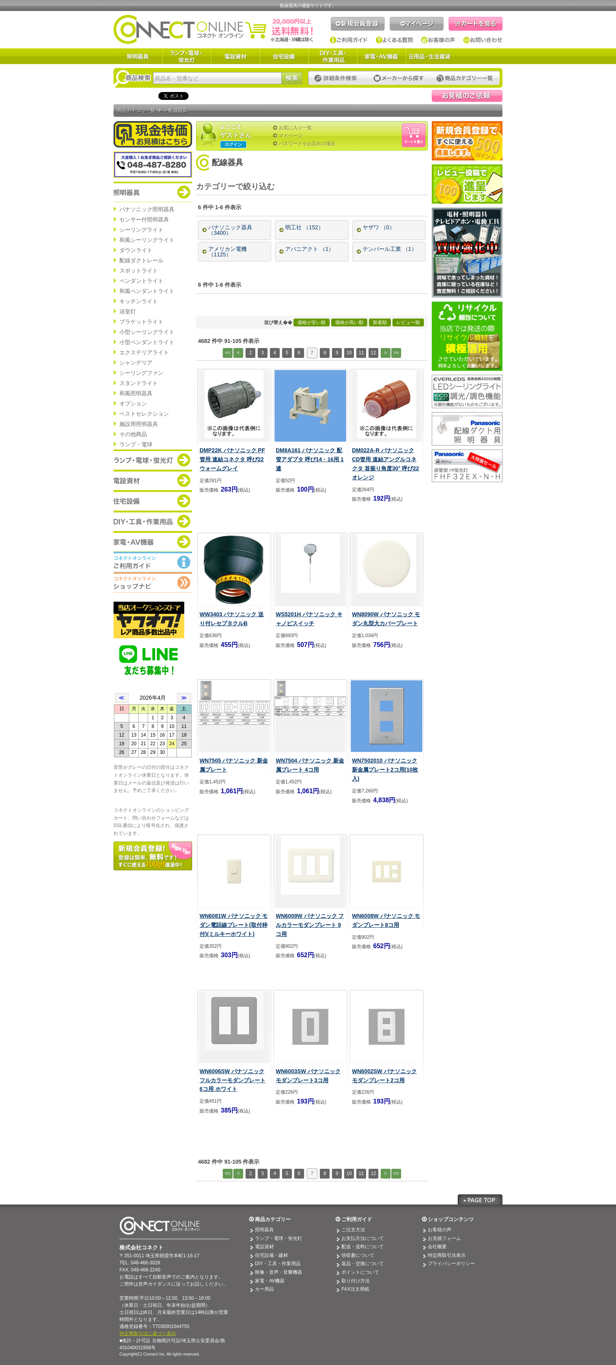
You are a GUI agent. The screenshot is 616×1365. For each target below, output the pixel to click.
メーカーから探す (398, 78)
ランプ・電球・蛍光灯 (186, 56)
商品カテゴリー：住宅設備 (153, 500)
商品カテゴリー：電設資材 (153, 480)
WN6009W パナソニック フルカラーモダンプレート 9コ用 (310, 925)
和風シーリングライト (146, 240)
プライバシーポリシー (451, 1263)
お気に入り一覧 (295, 128)
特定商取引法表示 (447, 1255)
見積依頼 (467, 96)
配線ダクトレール (141, 260)
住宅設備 (284, 56)
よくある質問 (394, 40)
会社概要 (437, 1246)
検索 (291, 78)
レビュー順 (408, 322)
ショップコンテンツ (451, 1219)
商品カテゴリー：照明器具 (153, 192)
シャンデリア (135, 362)
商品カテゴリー (273, 1219)
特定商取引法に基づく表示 (147, 1333)
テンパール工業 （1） (390, 249)
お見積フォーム (444, 1238)
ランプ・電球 (135, 444)
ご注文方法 (353, 1229)
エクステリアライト (144, 352)
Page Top (480, 1199)
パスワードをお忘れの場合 (307, 143)
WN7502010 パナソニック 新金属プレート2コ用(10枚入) (385, 769)
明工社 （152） (304, 227)
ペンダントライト (141, 281)
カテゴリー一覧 (464, 78)
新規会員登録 (358, 24)
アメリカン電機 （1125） (227, 252)
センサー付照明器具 (144, 219)
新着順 (380, 322)
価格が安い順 (311, 322)
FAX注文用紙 (355, 1289)
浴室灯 (127, 311)
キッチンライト (138, 301)
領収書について (357, 1255)
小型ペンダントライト (146, 342)
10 (349, 353)
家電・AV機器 (381, 56)
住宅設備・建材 (271, 1255)
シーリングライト (141, 230)
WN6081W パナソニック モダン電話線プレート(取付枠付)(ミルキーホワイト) (234, 925)
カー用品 (264, 1289)
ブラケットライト (141, 322)
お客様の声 (438, 40)
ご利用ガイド (349, 40)
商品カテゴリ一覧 (136, 110)
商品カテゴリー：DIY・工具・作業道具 (153, 521)
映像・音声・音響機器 (278, 1272)
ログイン (233, 144)
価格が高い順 (349, 322)
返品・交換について (362, 1263)
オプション (133, 403)
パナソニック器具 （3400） (230, 230)
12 (373, 353)
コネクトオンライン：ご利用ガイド (153, 562)
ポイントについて (360, 1272)
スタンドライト (138, 383)
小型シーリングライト (146, 332)
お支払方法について (362, 1238)
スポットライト (138, 270)
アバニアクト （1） (309, 249)
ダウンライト (135, 250)
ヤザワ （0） (379, 227)
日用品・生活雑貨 (430, 56)
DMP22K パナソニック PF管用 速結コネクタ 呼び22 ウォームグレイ (232, 459)
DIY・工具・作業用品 (332, 56)
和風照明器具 (135, 393)
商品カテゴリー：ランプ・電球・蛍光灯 (153, 459)
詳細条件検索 (337, 78)
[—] (302, 187)
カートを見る (475, 24)
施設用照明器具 (138, 424)
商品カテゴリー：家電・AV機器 (153, 541)
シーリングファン (141, 373)
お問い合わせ (482, 40)
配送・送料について (362, 1246)
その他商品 (133, 434)
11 (361, 353)
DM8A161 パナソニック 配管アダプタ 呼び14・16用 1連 (310, 459)
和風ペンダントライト (146, 291)
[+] (285, 187)
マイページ (417, 24)
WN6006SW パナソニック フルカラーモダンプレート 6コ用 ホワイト (233, 1080)
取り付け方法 (355, 1281)
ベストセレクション (144, 414)
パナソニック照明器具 (146, 209)
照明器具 (138, 56)
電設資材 (235, 56)
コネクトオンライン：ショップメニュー (153, 582)
